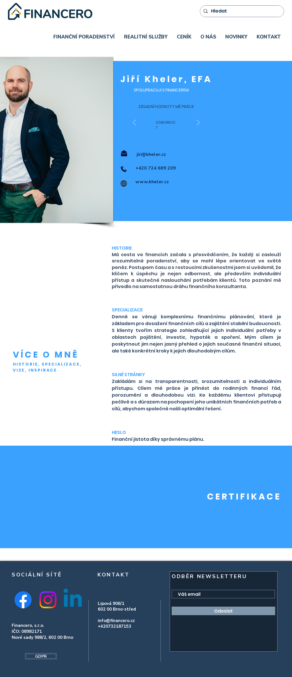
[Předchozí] (134, 123)
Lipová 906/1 (111, 603)
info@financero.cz (116, 620)
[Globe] (123, 183)
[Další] (198, 123)
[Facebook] (23, 599)
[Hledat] (241, 11)
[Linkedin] (72, 599)
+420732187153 (114, 626)
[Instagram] (47, 599)
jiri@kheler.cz (150, 154)
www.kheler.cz (152, 182)
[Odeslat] (223, 611)
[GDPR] (41, 656)
